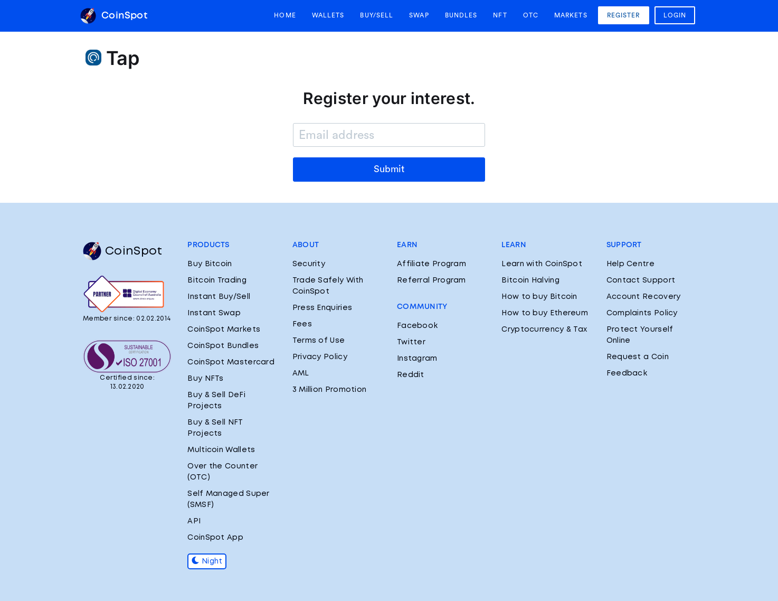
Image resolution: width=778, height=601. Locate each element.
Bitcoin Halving (530, 280)
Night (207, 561)
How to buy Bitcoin (539, 297)
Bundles (461, 15)
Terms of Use (318, 340)
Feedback (626, 373)
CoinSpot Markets (223, 329)
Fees (302, 324)
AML (300, 373)
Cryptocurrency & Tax (544, 329)
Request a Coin (637, 357)
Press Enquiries (322, 308)
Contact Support (641, 280)
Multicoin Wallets (221, 450)
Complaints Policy (642, 313)
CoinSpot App (215, 537)
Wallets (328, 15)
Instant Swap (214, 313)
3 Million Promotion (329, 390)
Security (308, 264)
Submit (389, 169)
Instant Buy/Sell (218, 297)
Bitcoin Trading (216, 280)
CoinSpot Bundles (223, 346)
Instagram (417, 358)
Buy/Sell (376, 15)
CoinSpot (113, 16)
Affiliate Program (431, 264)
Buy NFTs (205, 378)
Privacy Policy (319, 357)
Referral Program (431, 280)
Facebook (417, 326)
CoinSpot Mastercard (230, 362)
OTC (530, 15)
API (194, 521)
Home (285, 15)
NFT (500, 15)
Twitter (411, 342)
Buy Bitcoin (209, 264)
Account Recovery (643, 297)
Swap (419, 15)
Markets (570, 15)
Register (623, 15)
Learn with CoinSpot (541, 264)
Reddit (410, 375)
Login (675, 15)
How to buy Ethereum (544, 313)
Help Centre (630, 264)
